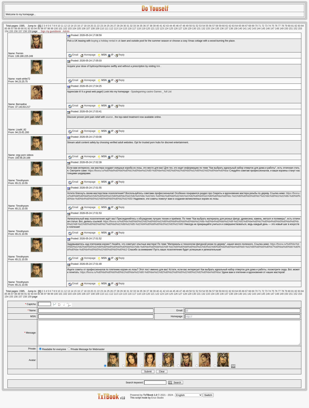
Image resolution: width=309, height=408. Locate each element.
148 (277, 28)
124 (166, 28)
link (158, 66)
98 (48, 28)
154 (6, 31)
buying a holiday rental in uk (106, 40)
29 (121, 25)
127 (180, 28)
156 (16, 31)
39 (154, 25)
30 (124, 25)
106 (84, 28)
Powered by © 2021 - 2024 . (152, 399)
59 (220, 25)
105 (79, 28)
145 (263, 28)
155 (11, 31)
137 (226, 28)
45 (174, 25)
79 (286, 25)
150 (286, 28)
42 (164, 25)
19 (88, 25)
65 (240, 25)
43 (167, 25)
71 (259, 25)
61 (226, 25)
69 (253, 25)
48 (184, 25)
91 (25, 28)
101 (60, 28)
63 (233, 25)
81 (292, 25)
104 (74, 28)
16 (78, 25)
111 (107, 28)
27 (115, 25)
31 (128, 25)
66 (243, 25)
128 (185, 28)
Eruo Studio (157, 402)
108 (93, 28)
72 (263, 25)
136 (222, 28)
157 (20, 31)
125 (171, 28)
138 (231, 28)
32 (131, 25)
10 (59, 25)
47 (180, 25)
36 (144, 25)
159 (30, 31)
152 (295, 28)
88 (15, 28)
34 (138, 25)
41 (161, 25)
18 (85, 25)
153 (300, 28)
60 (223, 25)
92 (29, 28)
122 (157, 28)
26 (111, 25)
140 (240, 28)
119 (143, 28)
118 (139, 28)
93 (32, 28)
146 (268, 28)
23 (101, 25)
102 (65, 28)
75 (273, 25)
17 (82, 25)
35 (141, 25)
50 (190, 25)
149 (282, 28)
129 (189, 28)
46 (177, 25)
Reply (120, 54)
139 (235, 28)
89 (19, 28)
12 (65, 25)
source (109, 117)
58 (217, 25)
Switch (208, 399)
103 (70, 28)
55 (207, 25)
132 (203, 28)
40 (157, 25)
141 (245, 28)
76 (276, 25)
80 (289, 25)
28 (118, 25)
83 (299, 25)
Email (73, 54)
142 (249, 28)
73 (266, 25)
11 (62, 25)
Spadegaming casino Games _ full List (151, 91)
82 (295, 25)
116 (130, 28)
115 (125, 28)
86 (9, 28)
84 (302, 25)
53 (200, 25)
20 (91, 25)
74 (269, 25)
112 (111, 28)
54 (203, 25)
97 (45, 28)
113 (116, 28)
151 (291, 28)
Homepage (88, 54)
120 (148, 28)
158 (25, 31)
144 (259, 28)
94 (35, 28)
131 (199, 28)
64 (236, 25)
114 (120, 28)
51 (194, 25)
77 (279, 25)
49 (187, 25)
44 (170, 25)
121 (152, 28)
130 (194, 28)
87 (12, 28)
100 (56, 28)
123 (162, 28)
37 (147, 25)
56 (210, 25)
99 (52, 28)
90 (22, 28)
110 (102, 28)
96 (42, 28)
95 (38, 28)
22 (98, 25)
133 (208, 28)
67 (246, 25)
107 (88, 28)
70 (256, 25)
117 (134, 28)
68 (250, 25)
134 (212, 28)
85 (6, 28)
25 (108, 25)
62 (230, 25)
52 (197, 25)
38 (151, 25)
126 (176, 28)
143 (254, 28)
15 (75, 25)
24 (105, 25)
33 (134, 25)
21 (95, 25)
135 (217, 28)
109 (97, 28)
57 (213, 25)
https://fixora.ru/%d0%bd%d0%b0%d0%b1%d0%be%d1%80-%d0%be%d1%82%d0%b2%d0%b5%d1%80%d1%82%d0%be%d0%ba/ (158, 170)
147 (272, 28)
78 (282, 25)
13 (68, 25)
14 (72, 25)
